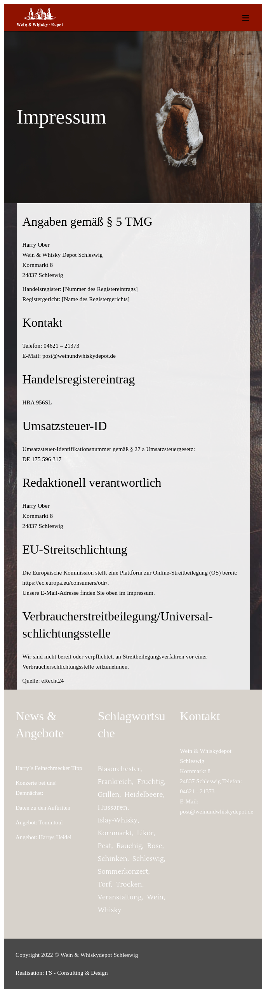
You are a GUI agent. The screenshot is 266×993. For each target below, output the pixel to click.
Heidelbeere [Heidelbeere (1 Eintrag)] (144, 795)
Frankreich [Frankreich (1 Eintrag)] (115, 782)
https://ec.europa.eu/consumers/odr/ (65, 583)
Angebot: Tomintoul (39, 822)
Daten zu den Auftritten (43, 808)
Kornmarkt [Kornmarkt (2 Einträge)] (115, 833)
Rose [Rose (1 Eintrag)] (154, 846)
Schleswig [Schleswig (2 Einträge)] (148, 859)
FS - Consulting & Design (76, 973)
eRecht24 (53, 681)
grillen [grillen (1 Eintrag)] (109, 795)
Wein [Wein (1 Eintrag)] (155, 897)
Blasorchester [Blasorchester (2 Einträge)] (119, 769)
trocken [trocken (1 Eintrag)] (129, 884)
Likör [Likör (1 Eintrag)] (145, 833)
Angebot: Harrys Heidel (43, 837)
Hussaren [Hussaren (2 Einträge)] (112, 807)
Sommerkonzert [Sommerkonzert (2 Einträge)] (123, 872)
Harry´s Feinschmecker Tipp (49, 768)
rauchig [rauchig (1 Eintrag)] (129, 846)
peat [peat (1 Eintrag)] (104, 846)
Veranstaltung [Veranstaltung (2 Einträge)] (120, 897)
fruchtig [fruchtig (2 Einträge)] (150, 782)
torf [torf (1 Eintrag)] (104, 884)
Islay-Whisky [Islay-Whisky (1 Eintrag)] (117, 820)
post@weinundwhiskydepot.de (216, 811)
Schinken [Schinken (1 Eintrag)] (112, 859)
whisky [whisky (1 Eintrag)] (110, 910)
